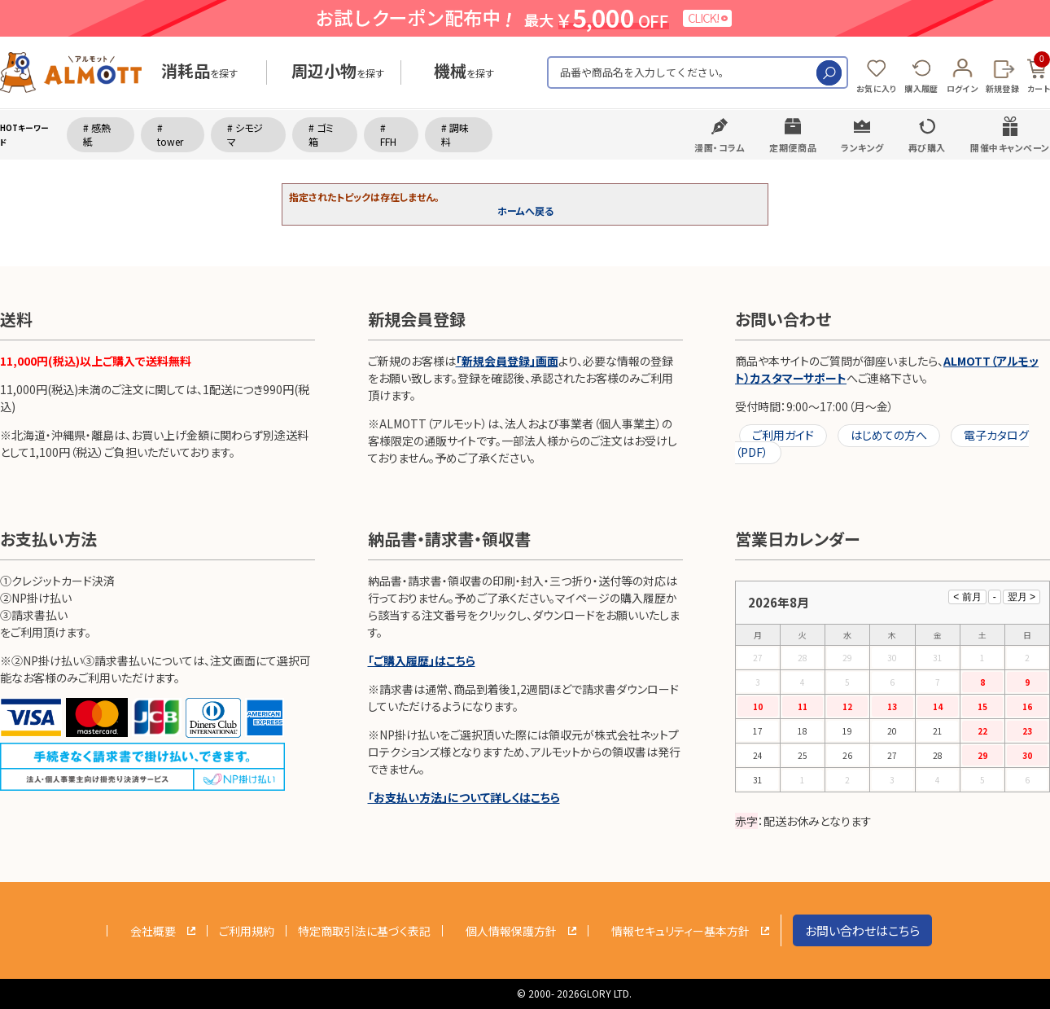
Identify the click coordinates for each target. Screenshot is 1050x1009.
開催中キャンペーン (1010, 147)
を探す (199, 73)
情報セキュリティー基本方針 (680, 931)
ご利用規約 (246, 931)
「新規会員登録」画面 (507, 361)
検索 (829, 73)
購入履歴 (921, 88)
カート (1038, 73)
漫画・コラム (719, 147)
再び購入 (927, 147)
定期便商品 (792, 147)
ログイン (962, 88)
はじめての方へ (889, 435)
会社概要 (153, 931)
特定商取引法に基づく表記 (364, 931)
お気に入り (876, 88)
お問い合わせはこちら (862, 930)
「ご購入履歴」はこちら (421, 660)
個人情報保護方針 (511, 931)
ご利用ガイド (783, 435)
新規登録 (1002, 88)
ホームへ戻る (525, 210)
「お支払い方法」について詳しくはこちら (464, 797)
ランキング (862, 147)
